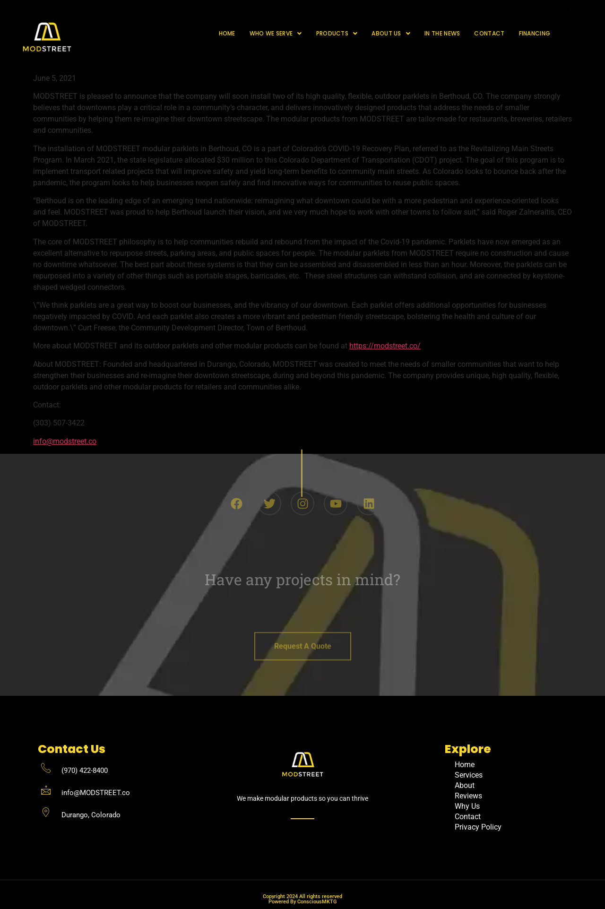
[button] (275, 33)
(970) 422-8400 (84, 770)
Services (469, 774)
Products (337, 33)
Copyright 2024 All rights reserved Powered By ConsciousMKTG (302, 899)
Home (227, 33)
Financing (535, 33)
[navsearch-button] (573, 33)
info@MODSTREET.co (95, 792)
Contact (489, 33)
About (465, 785)
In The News (442, 33)
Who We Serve (276, 33)
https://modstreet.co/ (385, 345)
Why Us (467, 806)
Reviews (468, 795)
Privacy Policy (478, 826)
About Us (391, 33)
